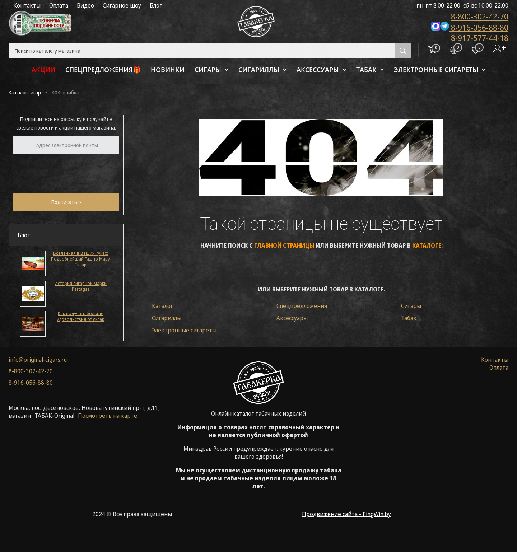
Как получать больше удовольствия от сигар (80, 316)
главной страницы (284, 245)
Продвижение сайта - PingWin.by (346, 514)
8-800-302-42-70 (479, 16)
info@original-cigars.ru (38, 360)
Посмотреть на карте (107, 416)
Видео (85, 5)
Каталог (162, 306)
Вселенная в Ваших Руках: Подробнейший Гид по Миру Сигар (80, 259)
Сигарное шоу (122, 5)
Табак (408, 318)
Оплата (58, 5)
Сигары (411, 306)
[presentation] (67, 173)
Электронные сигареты (184, 330)
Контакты (27, 5)
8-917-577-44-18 (479, 37)
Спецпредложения (301, 306)
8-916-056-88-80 (469, 27)
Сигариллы (166, 318)
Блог (156, 5)
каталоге (426, 245)
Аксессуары (292, 318)
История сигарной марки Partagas (81, 286)
